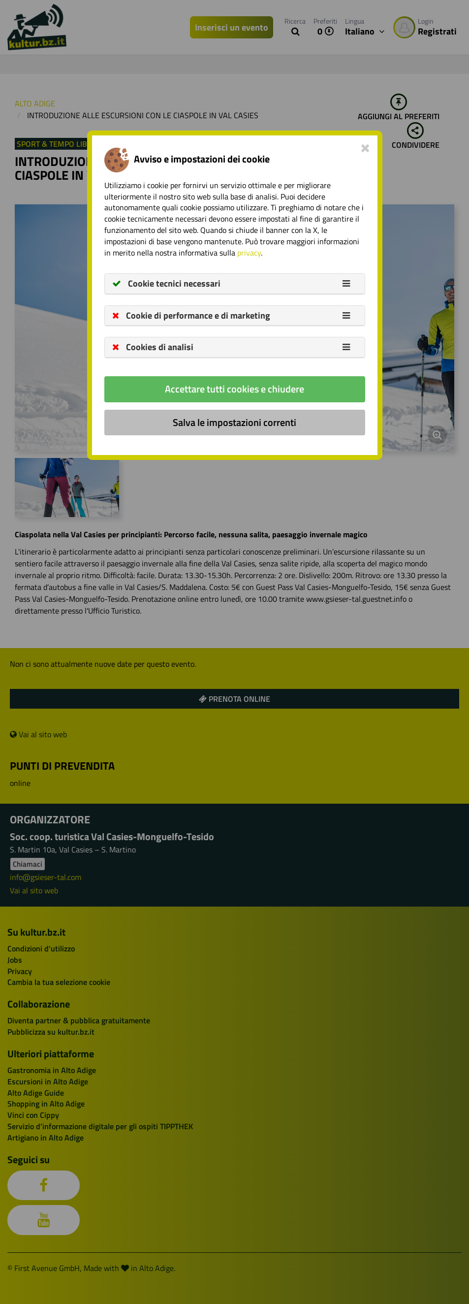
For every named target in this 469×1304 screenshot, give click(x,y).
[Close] (365, 148)
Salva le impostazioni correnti (234, 422)
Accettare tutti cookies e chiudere (234, 388)
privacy (249, 253)
